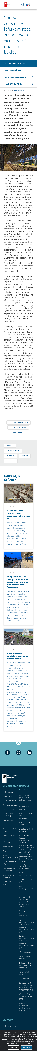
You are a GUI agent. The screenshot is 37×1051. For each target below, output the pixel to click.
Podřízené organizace (10, 809)
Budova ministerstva (10, 805)
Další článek (17, 432)
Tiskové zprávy (17, 63)
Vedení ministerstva (9, 801)
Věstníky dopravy (25, 952)
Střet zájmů (7, 842)
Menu (33, 5)
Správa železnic (13, 451)
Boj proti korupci (8, 846)
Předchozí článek (19, 427)
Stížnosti (5, 824)
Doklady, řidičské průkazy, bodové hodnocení (25, 965)
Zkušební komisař (25, 979)
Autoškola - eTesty (25, 893)
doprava (10, 446)
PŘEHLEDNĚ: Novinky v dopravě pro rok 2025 (26, 996)
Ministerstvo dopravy (9, 4)
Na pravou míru (13, 84)
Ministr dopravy (8, 792)
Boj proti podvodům (10, 851)
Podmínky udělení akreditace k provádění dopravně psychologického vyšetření (26, 902)
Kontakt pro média (15, 77)
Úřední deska (7, 796)
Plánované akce (13, 70)
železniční (11, 461)
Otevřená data (8, 820)
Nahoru (18, 743)
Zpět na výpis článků (20, 422)
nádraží (25, 456)
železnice (10, 456)
